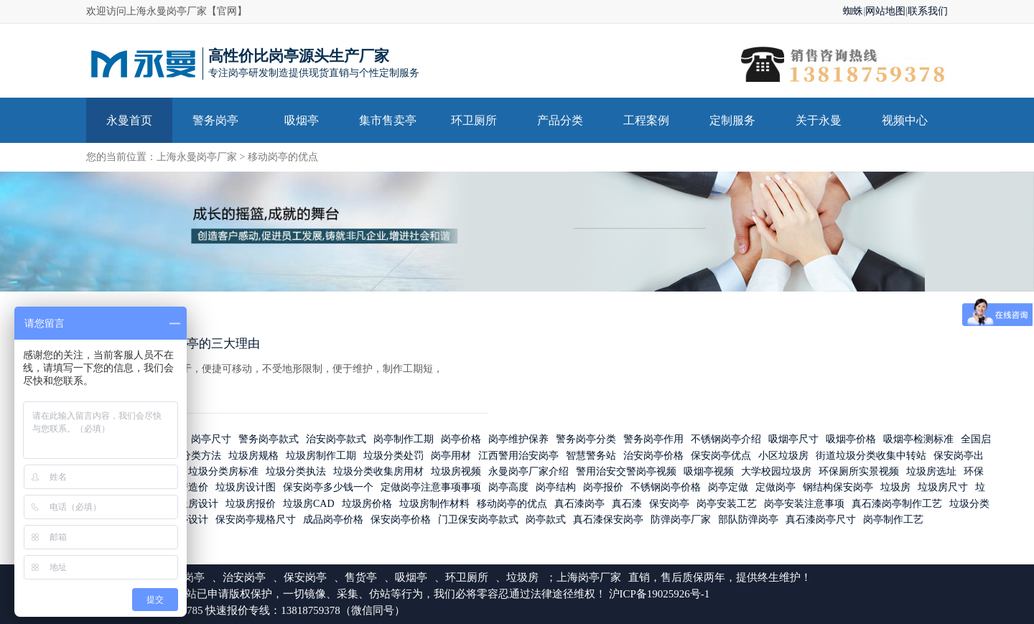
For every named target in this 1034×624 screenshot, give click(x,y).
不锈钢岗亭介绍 (726, 439)
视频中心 (905, 120)
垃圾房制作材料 (434, 503)
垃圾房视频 (456, 471)
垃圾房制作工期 (321, 455)
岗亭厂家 (599, 577)
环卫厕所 (474, 120)
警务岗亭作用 (653, 439)
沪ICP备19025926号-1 (659, 594)
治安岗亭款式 (336, 439)
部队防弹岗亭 (748, 520)
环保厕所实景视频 (859, 471)
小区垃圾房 (783, 455)
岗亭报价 (603, 488)
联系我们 (928, 11)
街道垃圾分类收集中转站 (871, 455)
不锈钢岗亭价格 (665, 488)
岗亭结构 (556, 488)
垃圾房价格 (367, 503)
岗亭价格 (461, 439)
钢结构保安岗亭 (838, 488)
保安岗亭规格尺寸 (255, 520)
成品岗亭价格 (333, 520)
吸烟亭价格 (851, 439)
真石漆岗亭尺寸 (821, 520)
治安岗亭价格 (653, 455)
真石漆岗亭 (579, 503)
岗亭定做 (728, 488)
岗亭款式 (546, 520)
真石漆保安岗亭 (608, 520)
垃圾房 (895, 488)
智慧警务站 (591, 455)
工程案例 (646, 120)
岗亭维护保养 (518, 439)
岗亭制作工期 (403, 439)
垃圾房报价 (250, 503)
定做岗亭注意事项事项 (431, 488)
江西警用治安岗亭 (518, 455)
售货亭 (361, 577)
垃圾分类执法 (296, 471)
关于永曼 (819, 120)
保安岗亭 (669, 503)
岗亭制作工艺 (893, 520)
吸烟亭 (301, 120)
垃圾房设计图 (245, 488)
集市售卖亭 (387, 120)
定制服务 (732, 120)
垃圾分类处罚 (393, 455)
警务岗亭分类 (586, 439)
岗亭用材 (451, 455)
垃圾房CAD (309, 503)
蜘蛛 (853, 11)
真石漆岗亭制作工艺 (897, 503)
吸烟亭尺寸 (793, 439)
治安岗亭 (244, 577)
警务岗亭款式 (268, 439)
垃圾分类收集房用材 (378, 471)
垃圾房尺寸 (943, 488)
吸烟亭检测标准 (918, 439)
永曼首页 (129, 120)
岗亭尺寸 (211, 439)
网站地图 (885, 11)
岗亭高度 (508, 488)
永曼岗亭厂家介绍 (528, 471)
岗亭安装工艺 (727, 503)
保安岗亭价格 (401, 520)
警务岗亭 (215, 120)
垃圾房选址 (931, 471)
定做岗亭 (775, 488)
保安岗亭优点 (721, 455)
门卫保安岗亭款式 (478, 520)
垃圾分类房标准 (223, 471)
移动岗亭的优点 (283, 157)
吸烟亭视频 (709, 471)
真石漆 (627, 503)
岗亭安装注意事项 (804, 503)
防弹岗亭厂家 (681, 520)
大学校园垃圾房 (776, 471)
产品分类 (560, 120)
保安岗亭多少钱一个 (328, 488)
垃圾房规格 (253, 455)
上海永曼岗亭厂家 (197, 157)
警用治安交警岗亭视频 (626, 471)
